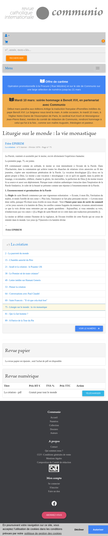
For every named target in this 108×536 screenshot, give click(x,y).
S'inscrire (54, 487)
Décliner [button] (79, 529)
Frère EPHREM (14, 143)
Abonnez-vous (54, 515)
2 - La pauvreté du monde (17, 253)
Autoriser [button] (98, 529)
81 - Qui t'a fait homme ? (16, 314)
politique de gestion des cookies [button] (43, 533)
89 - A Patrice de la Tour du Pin (19, 320)
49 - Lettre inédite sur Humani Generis (23, 280)
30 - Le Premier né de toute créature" (22, 273)
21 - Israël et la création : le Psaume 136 (23, 267)
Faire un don (54, 491)
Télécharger (93, 393)
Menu (9, 68)
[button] (54, 35)
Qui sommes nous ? (54, 451)
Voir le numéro (90, 328)
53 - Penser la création (15, 287)
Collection (54, 425)
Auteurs (54, 433)
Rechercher (16, 58)
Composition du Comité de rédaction (54, 462)
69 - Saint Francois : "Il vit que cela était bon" (26, 300)
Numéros (54, 421)
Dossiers (54, 429)
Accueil (54, 417)
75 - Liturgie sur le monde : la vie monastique (26, 307)
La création (10, 147)
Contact (54, 447)
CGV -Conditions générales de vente (54, 454)
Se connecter (54, 483)
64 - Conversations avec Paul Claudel (22, 293)
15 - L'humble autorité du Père (19, 260)
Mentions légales (54, 458)
